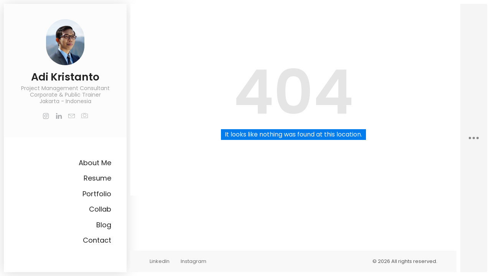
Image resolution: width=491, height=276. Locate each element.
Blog (103, 225)
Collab (100, 209)
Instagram (193, 261)
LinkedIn (160, 261)
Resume (97, 178)
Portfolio (96, 194)
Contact (97, 240)
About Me (95, 163)
